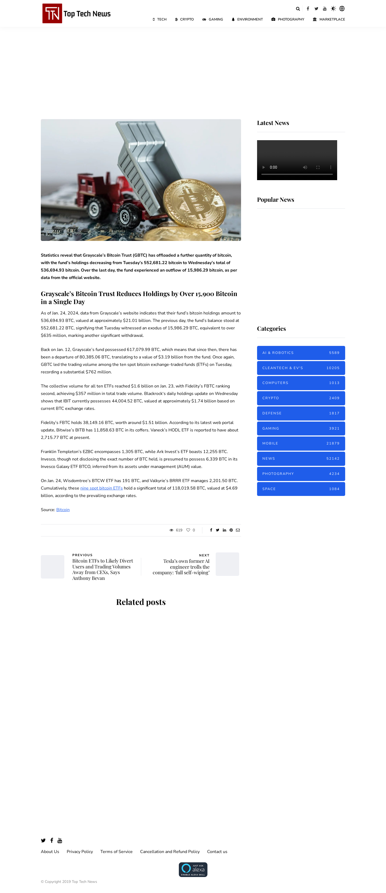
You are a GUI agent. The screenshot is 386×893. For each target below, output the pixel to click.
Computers (301, 383)
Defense (301, 413)
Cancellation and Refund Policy (170, 852)
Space (301, 489)
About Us (50, 852)
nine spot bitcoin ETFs (101, 488)
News (301, 459)
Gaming (212, 19)
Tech (160, 19)
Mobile (301, 444)
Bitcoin (63, 510)
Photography (287, 19)
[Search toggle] (298, 8)
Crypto (184, 19)
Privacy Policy (80, 852)
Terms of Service (116, 852)
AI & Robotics (301, 353)
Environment (247, 19)
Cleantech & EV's (301, 368)
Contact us (217, 852)
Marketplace (329, 19)
